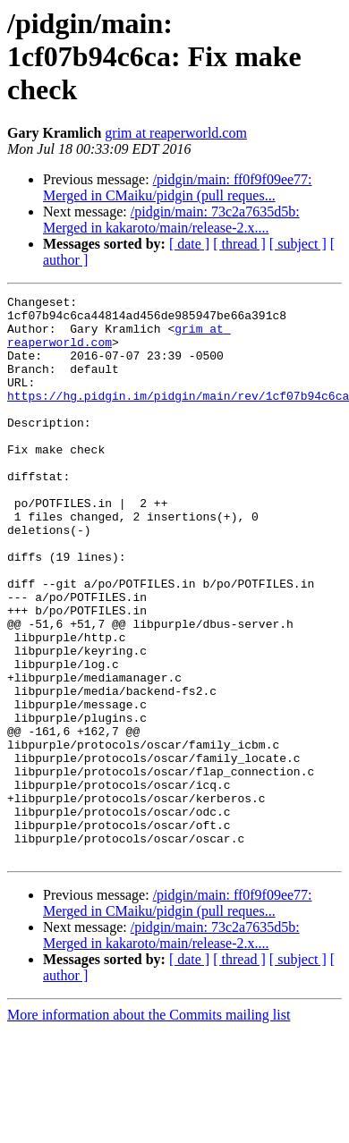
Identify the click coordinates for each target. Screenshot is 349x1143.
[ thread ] (239, 243)
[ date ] (189, 243)
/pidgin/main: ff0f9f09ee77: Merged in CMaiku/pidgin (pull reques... (177, 187)
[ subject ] (298, 243)
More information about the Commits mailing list (148, 1127)
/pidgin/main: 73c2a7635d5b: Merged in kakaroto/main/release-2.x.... (171, 219)
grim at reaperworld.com (176, 132)
